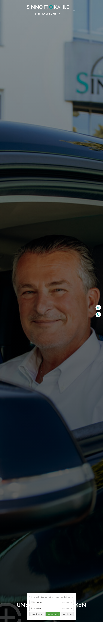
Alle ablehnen (67, 614)
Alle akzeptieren (53, 614)
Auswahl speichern (37, 614)
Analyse (38, 608)
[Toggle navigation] (74, 10)
